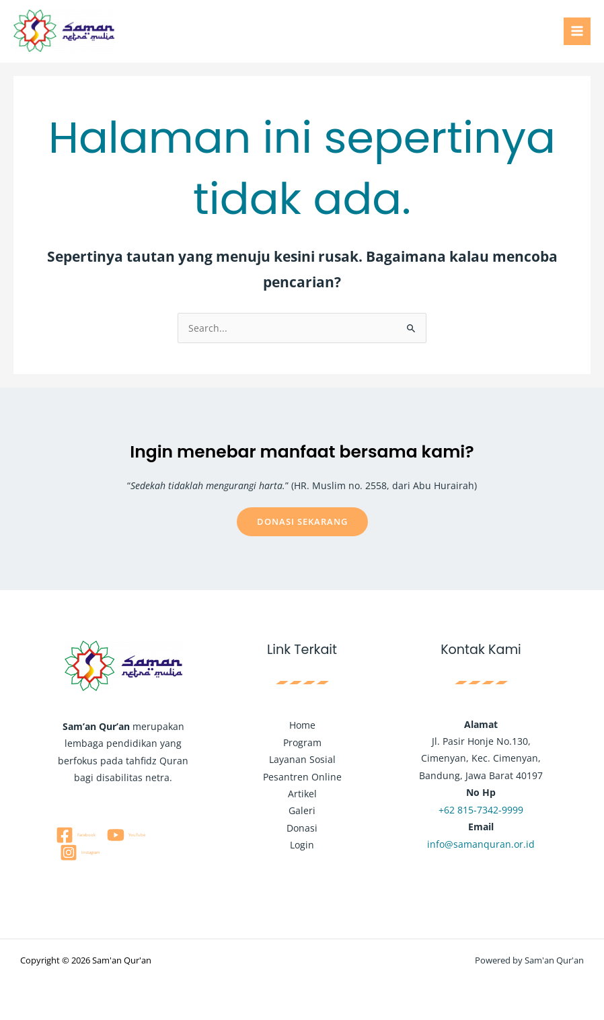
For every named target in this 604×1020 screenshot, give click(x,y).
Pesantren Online (302, 776)
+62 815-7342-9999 (481, 809)
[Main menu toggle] (577, 31)
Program (302, 742)
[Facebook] (75, 835)
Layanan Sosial (302, 759)
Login (302, 844)
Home (302, 725)
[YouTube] (126, 835)
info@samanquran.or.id (481, 844)
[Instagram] (80, 852)
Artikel (302, 793)
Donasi (302, 828)
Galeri (302, 810)
